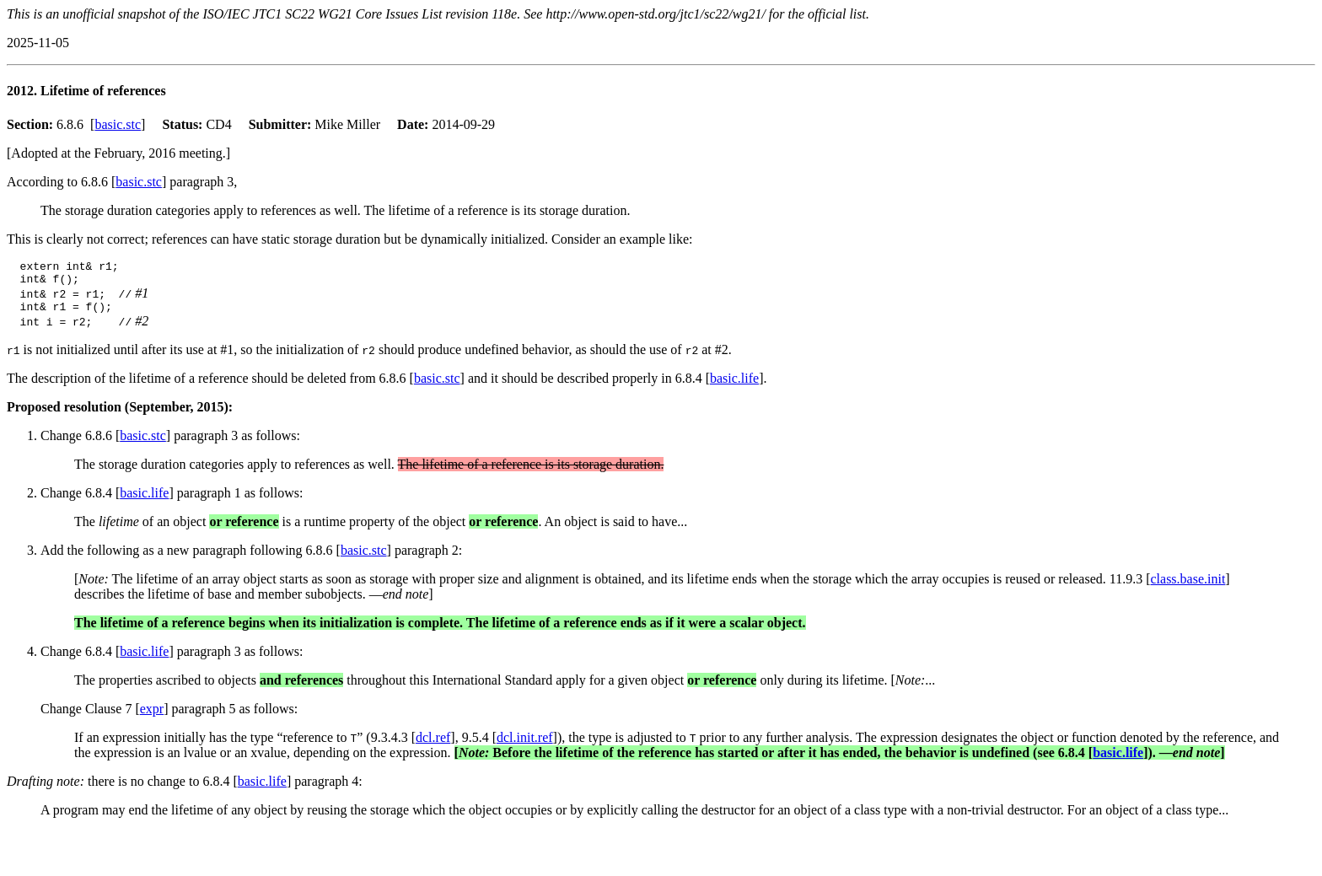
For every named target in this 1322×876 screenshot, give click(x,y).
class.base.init (1187, 586)
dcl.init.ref (525, 745)
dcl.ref (433, 745)
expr (152, 716)
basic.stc (117, 124)
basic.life (734, 386)
